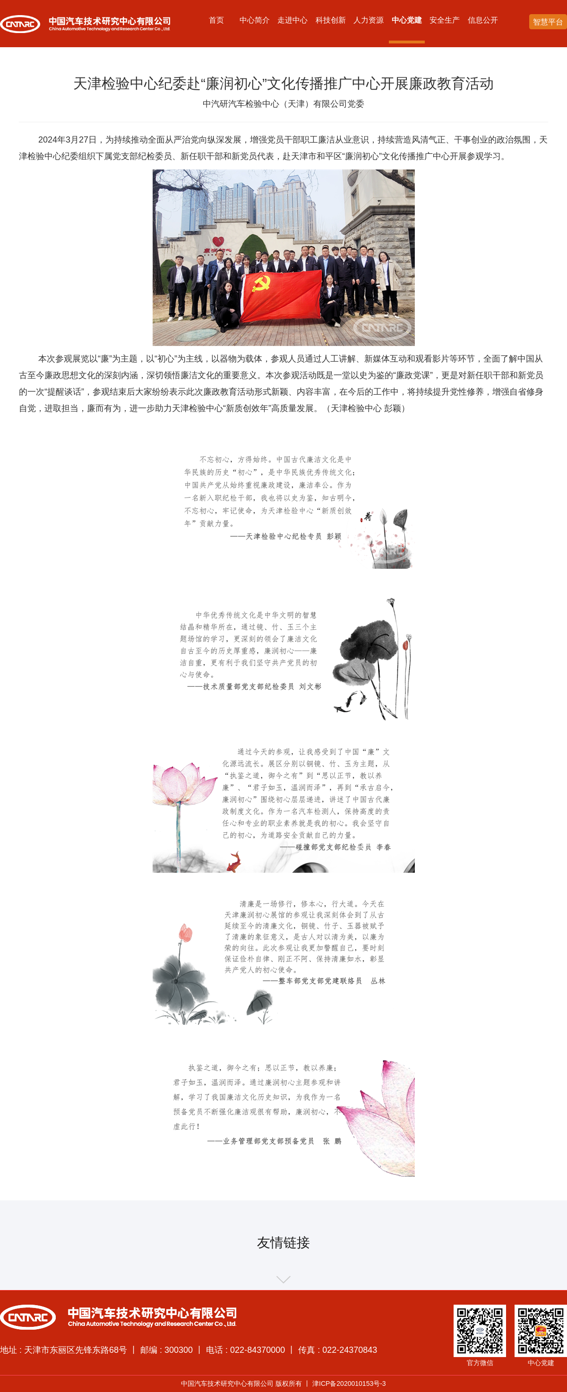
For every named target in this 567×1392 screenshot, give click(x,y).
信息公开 (483, 20)
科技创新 (331, 20)
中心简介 (255, 20)
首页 (216, 20)
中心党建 (407, 20)
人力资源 (368, 20)
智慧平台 (548, 22)
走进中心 (292, 20)
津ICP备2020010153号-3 (349, 1383)
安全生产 (445, 20)
